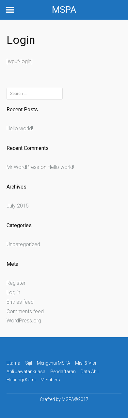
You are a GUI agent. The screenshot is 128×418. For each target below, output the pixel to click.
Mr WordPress (23, 167)
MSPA (64, 9)
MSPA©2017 (75, 399)
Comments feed (25, 311)
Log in (13, 292)
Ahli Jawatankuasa (26, 371)
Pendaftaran (63, 371)
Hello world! (20, 128)
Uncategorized (23, 244)
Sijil (28, 363)
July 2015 (18, 206)
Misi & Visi (85, 363)
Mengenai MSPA (53, 363)
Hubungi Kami (21, 379)
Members (50, 379)
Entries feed (20, 302)
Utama (13, 363)
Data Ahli (90, 371)
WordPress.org (24, 321)
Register (16, 283)
